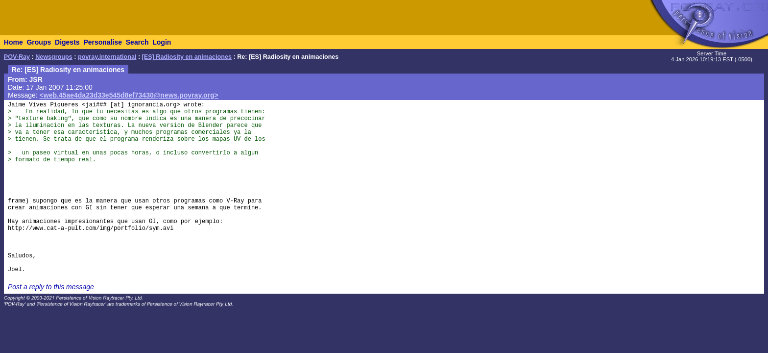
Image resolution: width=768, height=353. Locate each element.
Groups (38, 42)
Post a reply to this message (51, 287)
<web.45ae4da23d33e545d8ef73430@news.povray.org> (129, 95)
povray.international (107, 56)
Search (137, 42)
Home (13, 42)
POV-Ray (17, 56)
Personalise (102, 42)
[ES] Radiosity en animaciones (187, 56)
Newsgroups (53, 56)
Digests (67, 42)
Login (161, 42)
